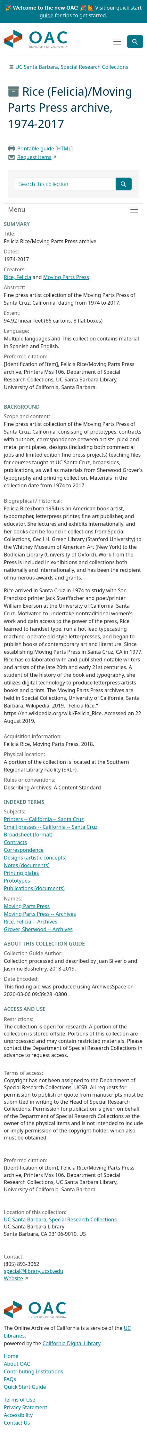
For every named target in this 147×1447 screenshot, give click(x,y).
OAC (36, 39)
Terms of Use (19, 1399)
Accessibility (18, 1415)
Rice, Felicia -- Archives (30, 921)
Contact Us (17, 1422)
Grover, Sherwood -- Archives (38, 929)
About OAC (17, 1363)
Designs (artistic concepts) (35, 857)
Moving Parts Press (66, 277)
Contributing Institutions (33, 1371)
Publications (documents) (34, 888)
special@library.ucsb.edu (33, 1271)
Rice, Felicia (17, 277)
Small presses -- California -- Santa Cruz (50, 826)
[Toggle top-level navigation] (117, 41)
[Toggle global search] (135, 41)
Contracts (15, 842)
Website (13, 1278)
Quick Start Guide (25, 1386)
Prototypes (17, 880)
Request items (34, 157)
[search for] (65, 184)
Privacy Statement (25, 1407)
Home (11, 1356)
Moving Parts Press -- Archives (40, 913)
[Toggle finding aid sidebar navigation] (73, 209)
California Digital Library (72, 1343)
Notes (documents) (26, 865)
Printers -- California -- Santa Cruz (44, 819)
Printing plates (21, 872)
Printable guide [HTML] (45, 148)
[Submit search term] (124, 184)
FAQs (10, 1379)
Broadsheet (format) (28, 834)
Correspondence (24, 849)
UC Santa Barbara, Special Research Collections (71, 66)
